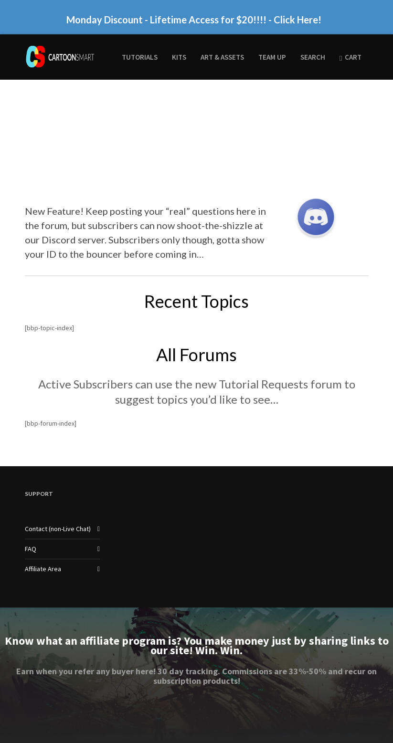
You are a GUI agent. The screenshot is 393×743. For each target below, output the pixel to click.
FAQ (30, 548)
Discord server (73, 239)
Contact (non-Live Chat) (58, 528)
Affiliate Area (43, 569)
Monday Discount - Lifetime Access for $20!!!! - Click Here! (193, 19)
